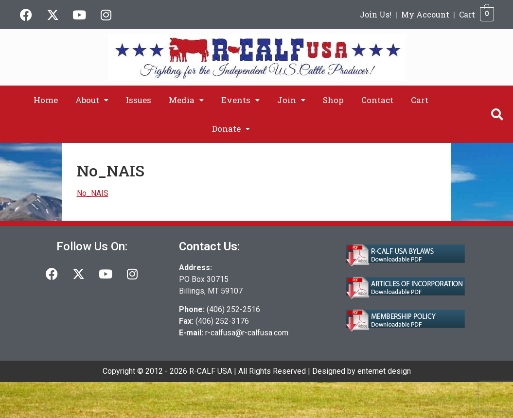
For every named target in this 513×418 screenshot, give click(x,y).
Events (240, 99)
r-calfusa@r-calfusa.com (246, 332)
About (91, 99)
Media (186, 99)
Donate (231, 128)
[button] (92, 100)
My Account (425, 14)
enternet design (384, 371)
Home (46, 99)
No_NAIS (92, 193)
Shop (333, 99)
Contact (377, 99)
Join (291, 99)
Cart (467, 14)
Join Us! (375, 14)
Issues (138, 99)
